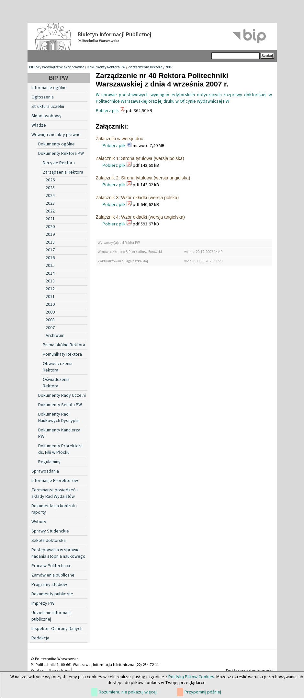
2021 (50, 219)
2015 (50, 265)
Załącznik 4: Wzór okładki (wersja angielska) (140, 217)
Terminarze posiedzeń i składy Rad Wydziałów (54, 493)
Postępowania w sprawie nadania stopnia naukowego (58, 553)
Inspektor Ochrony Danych (57, 628)
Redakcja (40, 638)
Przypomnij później (203, 692)
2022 (50, 211)
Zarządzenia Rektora (145, 67)
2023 (50, 203)
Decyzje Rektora (59, 163)
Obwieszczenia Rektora (58, 366)
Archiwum (55, 335)
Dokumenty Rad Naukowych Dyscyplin (59, 417)
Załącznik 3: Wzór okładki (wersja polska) (137, 197)
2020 (50, 226)
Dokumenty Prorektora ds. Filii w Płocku (60, 449)
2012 (50, 289)
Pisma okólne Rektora (64, 345)
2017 (50, 250)
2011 (50, 296)
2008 (50, 320)
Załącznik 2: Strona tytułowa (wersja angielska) (143, 177)
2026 (50, 180)
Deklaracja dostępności (250, 671)
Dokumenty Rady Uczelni (62, 395)
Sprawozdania (45, 471)
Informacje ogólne (49, 88)
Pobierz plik (107, 111)
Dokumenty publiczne (52, 594)
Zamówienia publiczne (52, 575)
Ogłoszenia (42, 97)
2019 (50, 234)
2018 (50, 242)
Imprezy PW (42, 603)
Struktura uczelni (47, 106)
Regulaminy (49, 462)
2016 (50, 258)
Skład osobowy (46, 116)
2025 (50, 188)
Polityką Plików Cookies (191, 677)
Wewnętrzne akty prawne (63, 67)
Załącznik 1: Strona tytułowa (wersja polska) (140, 158)
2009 (50, 312)
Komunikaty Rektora (62, 354)
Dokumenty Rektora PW (106, 67)
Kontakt (38, 670)
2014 (50, 273)
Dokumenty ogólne (56, 144)
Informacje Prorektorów (54, 480)
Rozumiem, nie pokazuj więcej (128, 692)
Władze (38, 125)
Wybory (38, 522)
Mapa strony (59, 670)
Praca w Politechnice (51, 566)
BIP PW (34, 67)
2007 (169, 67)
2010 (50, 304)
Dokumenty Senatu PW (60, 405)
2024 (50, 195)
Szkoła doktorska (48, 540)
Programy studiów (49, 584)
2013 (50, 281)
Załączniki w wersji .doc (119, 138)
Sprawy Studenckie (50, 531)
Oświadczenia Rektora (56, 382)
